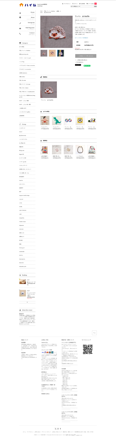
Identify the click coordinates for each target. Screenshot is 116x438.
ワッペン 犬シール (81, 127)
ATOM (91, 431)
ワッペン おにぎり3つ (93, 127)
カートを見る (92, 3)
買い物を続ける (80, 62)
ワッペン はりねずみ (47, 100)
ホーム (24, 431)
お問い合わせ (37, 431)
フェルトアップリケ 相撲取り (48, 127)
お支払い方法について (57, 431)
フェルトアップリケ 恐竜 (59, 127)
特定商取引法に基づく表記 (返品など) (83, 49)
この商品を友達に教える (82, 60)
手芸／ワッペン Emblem (49, 11)
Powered (72, 434)
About (32, 17)
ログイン (76, 3)
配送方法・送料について (68, 431)
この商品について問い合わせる (85, 56)
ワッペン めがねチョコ (70, 127)
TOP (41, 11)
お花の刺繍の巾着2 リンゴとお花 (96, 156)
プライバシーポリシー (46, 431)
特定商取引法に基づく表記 (80, 431)
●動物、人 (59, 11)
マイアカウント (67, 3)
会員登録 (83, 3)
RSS (88, 431)
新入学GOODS (47, 12)
